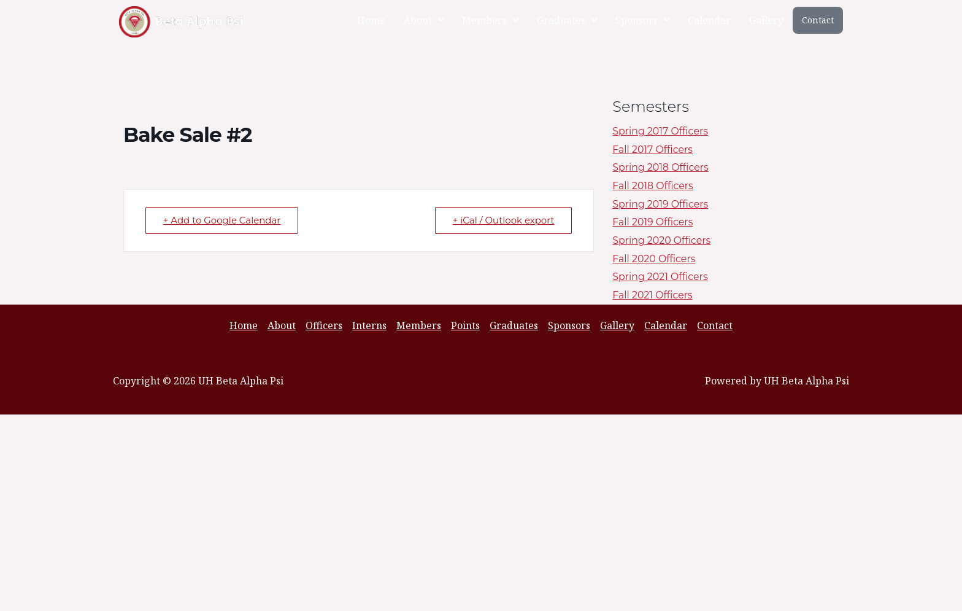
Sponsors (642, 20)
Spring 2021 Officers (660, 276)
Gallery (766, 20)
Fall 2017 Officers (652, 149)
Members (490, 20)
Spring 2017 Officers (660, 131)
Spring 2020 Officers (662, 240)
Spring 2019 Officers (660, 204)
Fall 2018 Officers (653, 186)
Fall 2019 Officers (653, 222)
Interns (369, 325)
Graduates (567, 20)
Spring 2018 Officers (660, 167)
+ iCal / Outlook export (503, 220)
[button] (423, 20)
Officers (324, 325)
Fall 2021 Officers (652, 295)
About (424, 20)
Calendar (709, 20)
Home (371, 20)
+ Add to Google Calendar (222, 220)
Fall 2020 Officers (654, 259)
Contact (818, 20)
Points (465, 325)
